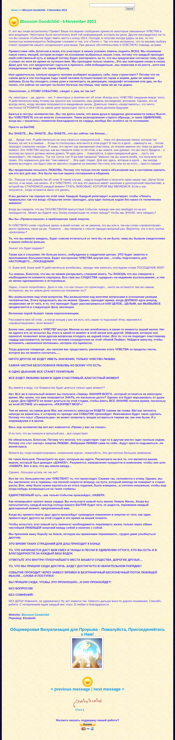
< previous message (70, 689)
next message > (108, 689)
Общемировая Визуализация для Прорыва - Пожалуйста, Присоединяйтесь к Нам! (87, 631)
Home (14, 10)
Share (79, 709)
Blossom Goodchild (35, 614)
